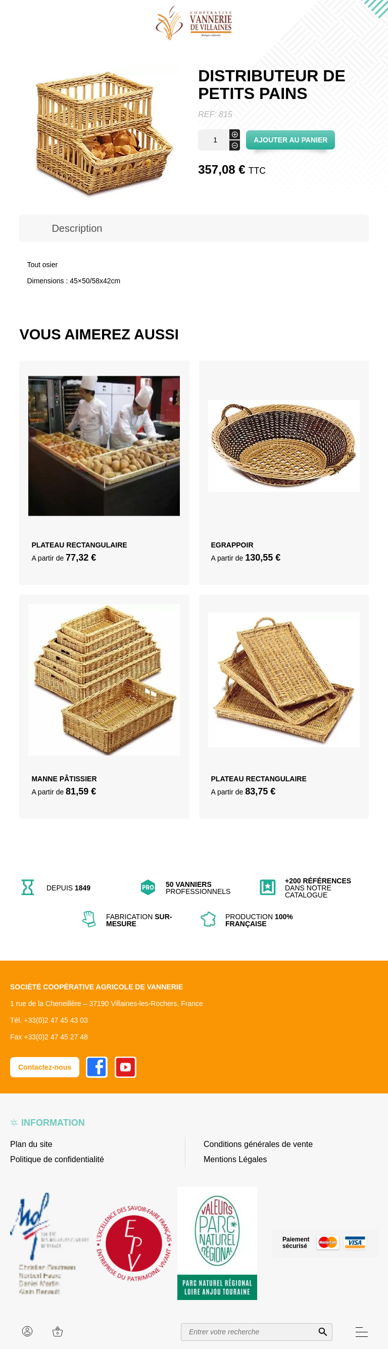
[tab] (76, 228)
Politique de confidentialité (57, 1159)
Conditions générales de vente (258, 1144)
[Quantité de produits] (219, 140)
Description (77, 228)
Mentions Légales (235, 1159)
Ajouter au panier (290, 140)
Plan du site (31, 1144)
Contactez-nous (44, 1067)
